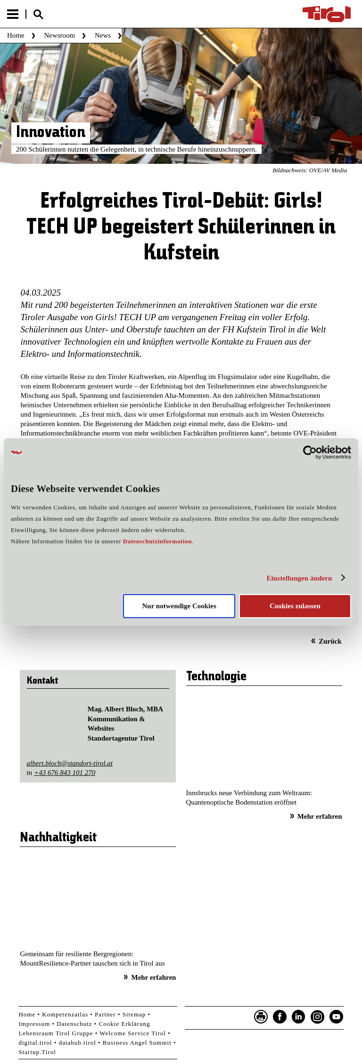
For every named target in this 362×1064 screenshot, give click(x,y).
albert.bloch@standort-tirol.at (70, 763)
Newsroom (59, 35)
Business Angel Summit (137, 1042)
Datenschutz (74, 1023)
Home (16, 35)
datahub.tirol (77, 1042)
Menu (12, 14)
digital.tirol (35, 1042)
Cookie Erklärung (124, 1023)
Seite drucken (261, 1017)
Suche (38, 14)
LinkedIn (299, 1017)
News (103, 35)
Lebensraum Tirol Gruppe (55, 1033)
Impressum (34, 1023)
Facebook (280, 1017)
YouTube (336, 1017)
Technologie (216, 677)
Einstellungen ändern (299, 578)
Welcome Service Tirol (132, 1033)
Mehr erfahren (319, 816)
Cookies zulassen (295, 606)
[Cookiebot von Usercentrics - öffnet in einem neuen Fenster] (310, 452)
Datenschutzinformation (157, 541)
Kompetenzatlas (65, 1014)
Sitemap (134, 1014)
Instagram (318, 1017)
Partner (105, 1014)
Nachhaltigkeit (58, 838)
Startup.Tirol (37, 1052)
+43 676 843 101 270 (64, 772)
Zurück (330, 641)
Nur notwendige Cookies (179, 606)
